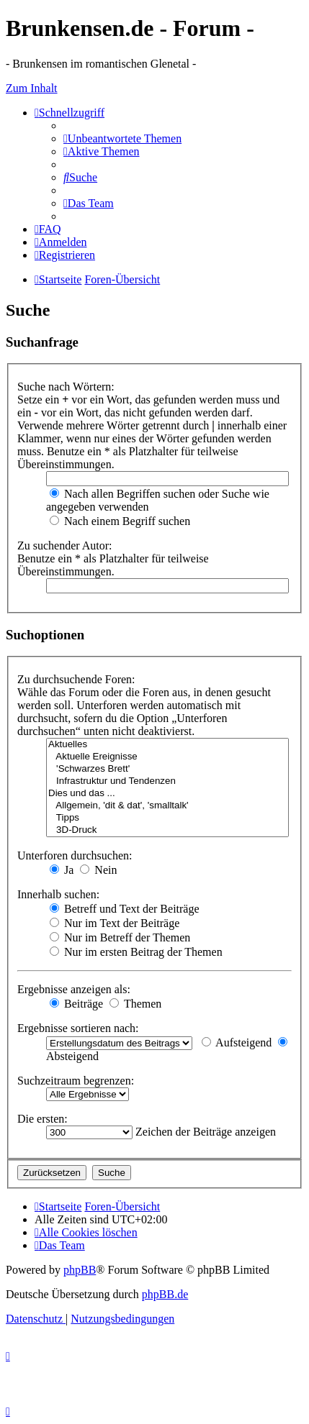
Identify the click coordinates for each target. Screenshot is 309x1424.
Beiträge (76, 1004)
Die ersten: (42, 1119)
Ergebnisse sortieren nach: (78, 1028)
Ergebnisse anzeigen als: (73, 989)
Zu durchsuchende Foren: (76, 679)
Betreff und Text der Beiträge (125, 909)
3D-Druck (167, 830)
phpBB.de (165, 1294)
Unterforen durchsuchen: (75, 855)
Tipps (167, 818)
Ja (61, 870)
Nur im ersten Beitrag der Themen (136, 952)
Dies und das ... (167, 794)
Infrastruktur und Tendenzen (167, 781)
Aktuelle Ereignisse (167, 757)
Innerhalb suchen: (58, 894)
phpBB (79, 1270)
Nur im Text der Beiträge (114, 923)
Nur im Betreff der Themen (120, 937)
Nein (98, 870)
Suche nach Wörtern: (66, 386)
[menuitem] (122, 138)
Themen (135, 1004)
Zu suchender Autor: (64, 545)
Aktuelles (167, 745)
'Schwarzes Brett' (167, 769)
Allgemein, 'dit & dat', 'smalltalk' (167, 806)
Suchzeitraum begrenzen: (75, 1080)
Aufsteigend (237, 1042)
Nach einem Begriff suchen (120, 521)
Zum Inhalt (32, 88)
